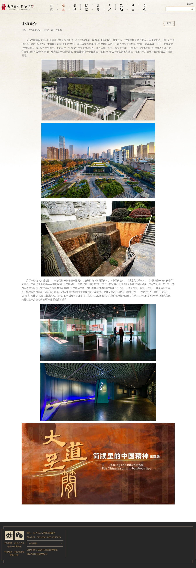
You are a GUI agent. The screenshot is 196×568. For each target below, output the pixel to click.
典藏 (98, 7)
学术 (109, 7)
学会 (133, 7)
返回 (169, 23)
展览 (86, 7)
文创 (144, 7)
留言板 (190, 3)
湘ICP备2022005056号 (37, 554)
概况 (63, 7)
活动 (121, 7)
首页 (51, 7)
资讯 (74, 7)
